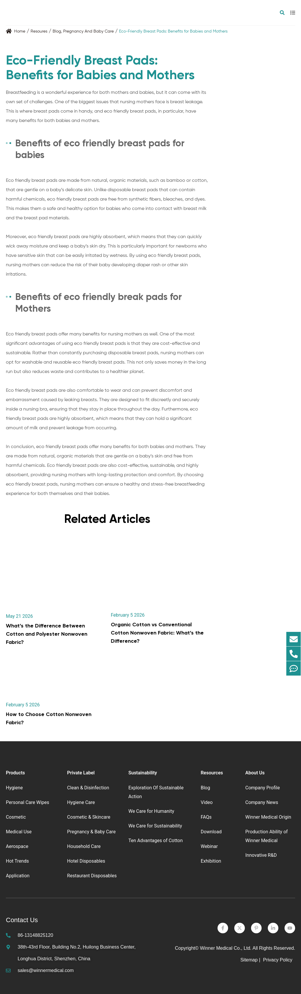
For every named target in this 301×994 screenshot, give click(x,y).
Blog (57, 31)
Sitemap (249, 959)
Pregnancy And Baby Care (88, 31)
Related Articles (107, 519)
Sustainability (142, 773)
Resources (212, 773)
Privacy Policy (278, 959)
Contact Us (22, 920)
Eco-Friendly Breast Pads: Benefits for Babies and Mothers (173, 31)
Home (19, 31)
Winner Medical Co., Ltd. (225, 948)
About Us (255, 773)
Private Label (81, 773)
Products (15, 773)
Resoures (39, 31)
